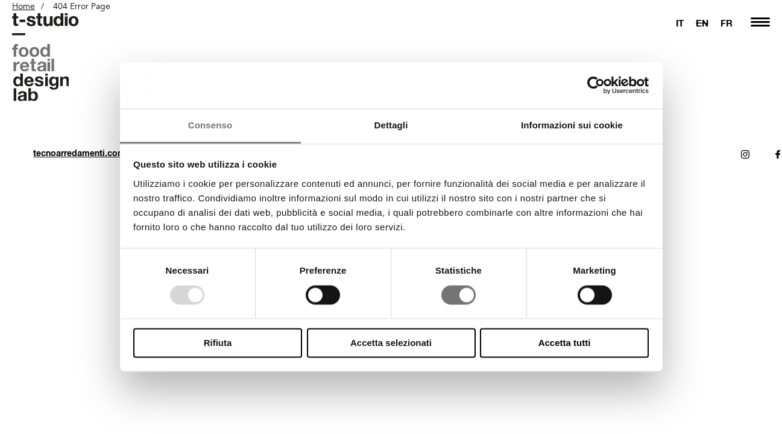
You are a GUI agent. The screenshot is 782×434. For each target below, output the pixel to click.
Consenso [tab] (210, 125)
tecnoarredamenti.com (79, 153)
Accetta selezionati (391, 343)
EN (702, 22)
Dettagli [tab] (391, 125)
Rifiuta (218, 343)
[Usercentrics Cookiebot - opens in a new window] (596, 86)
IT (680, 22)
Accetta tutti (564, 343)
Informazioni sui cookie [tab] (572, 125)
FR (727, 22)
